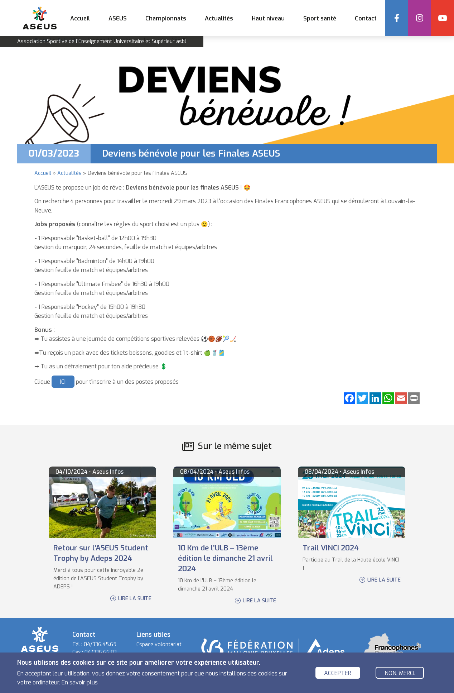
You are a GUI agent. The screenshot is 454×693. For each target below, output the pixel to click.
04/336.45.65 (100, 644)
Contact (366, 18)
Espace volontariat (159, 644)
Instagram (419, 18)
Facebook (396, 18)
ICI (63, 382)
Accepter (337, 673)
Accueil (80, 18)
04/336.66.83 (100, 652)
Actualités (219, 18)
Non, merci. (400, 673)
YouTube (442, 18)
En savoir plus (80, 683)
